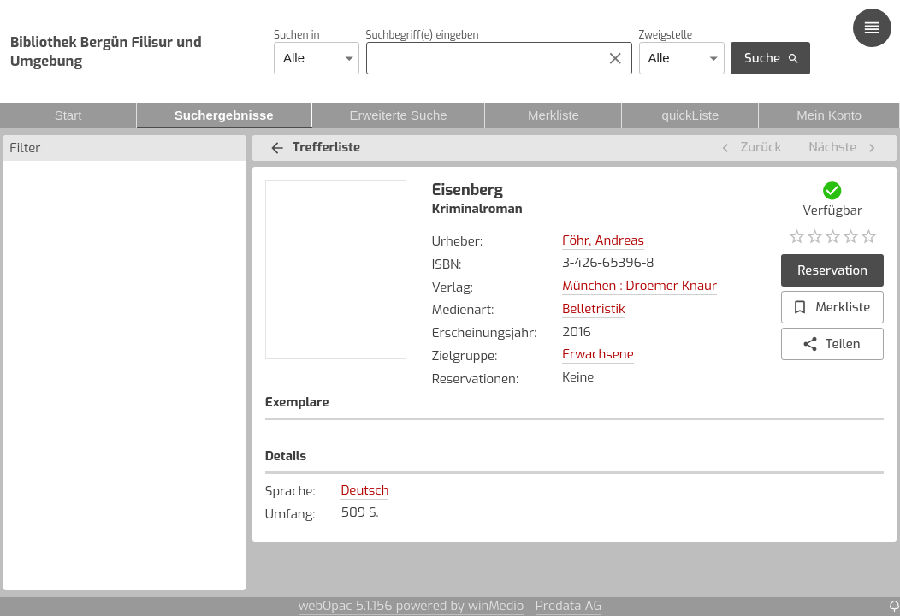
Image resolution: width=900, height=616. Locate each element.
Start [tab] (68, 115)
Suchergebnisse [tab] (224, 115)
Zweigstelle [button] (314, 439)
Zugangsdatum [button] (615, 439)
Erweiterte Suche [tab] (398, 115)
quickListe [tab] (690, 115)
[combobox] (479, 58)
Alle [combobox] (294, 57)
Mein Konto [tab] (829, 115)
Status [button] (764, 439)
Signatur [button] (476, 439)
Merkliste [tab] (553, 115)
